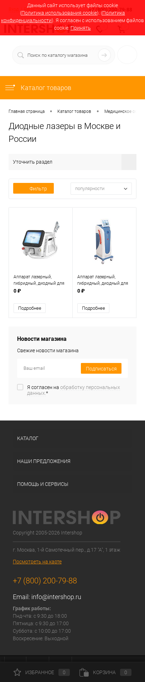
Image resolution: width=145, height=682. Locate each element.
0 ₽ (41, 293)
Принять (81, 28)
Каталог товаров (37, 87)
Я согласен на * (73, 389)
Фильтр (33, 188)
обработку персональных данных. (73, 389)
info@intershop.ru (56, 596)
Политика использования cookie (59, 13)
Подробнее (29, 307)
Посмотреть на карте (37, 561)
